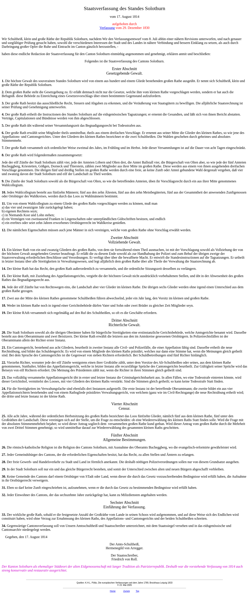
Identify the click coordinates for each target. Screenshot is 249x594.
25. (4, 416)
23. (4, 377)
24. (4, 388)
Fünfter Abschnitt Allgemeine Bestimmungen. (124, 437)
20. (4, 332)
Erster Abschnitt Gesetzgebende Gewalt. (124, 71)
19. (4, 313)
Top (137, 591)
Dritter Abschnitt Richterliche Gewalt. (125, 322)
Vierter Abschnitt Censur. (124, 406)
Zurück (126, 591)
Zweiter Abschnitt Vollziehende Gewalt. (124, 240)
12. (4, 230)
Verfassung (107, 28)
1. (3, 81)
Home (113, 591)
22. (4, 362)
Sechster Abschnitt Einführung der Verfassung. (124, 504)
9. (3, 181)
